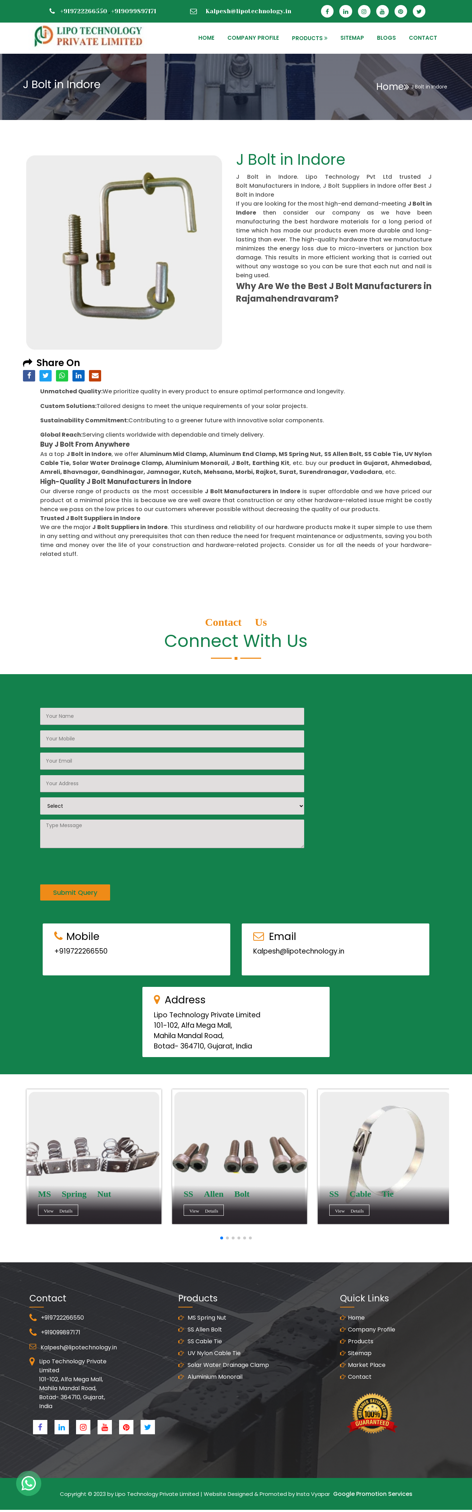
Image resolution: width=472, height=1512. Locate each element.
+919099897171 (133, 11)
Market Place (363, 1400)
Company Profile (253, 38)
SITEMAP (352, 38)
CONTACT (423, 38)
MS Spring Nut (202, 1352)
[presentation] (94, 830)
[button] (221, 1238)
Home (392, 86)
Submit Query (75, 857)
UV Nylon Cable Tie (209, 1388)
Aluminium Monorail (210, 1411)
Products (356, 1376)
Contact (356, 1411)
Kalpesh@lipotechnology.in (248, 11)
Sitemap (356, 1388)
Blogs (386, 38)
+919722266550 (83, 11)
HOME (206, 38)
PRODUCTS (307, 38)
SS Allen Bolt (200, 1364)
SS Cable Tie (200, 1376)
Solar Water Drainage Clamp (223, 1400)
